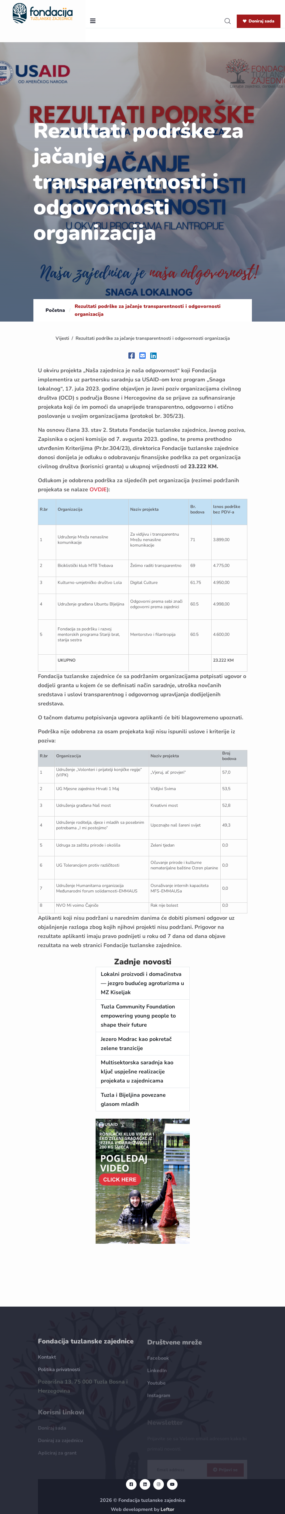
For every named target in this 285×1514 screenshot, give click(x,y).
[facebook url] (131, 1484)
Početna (55, 310)
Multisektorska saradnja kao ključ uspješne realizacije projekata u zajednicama (137, 1071)
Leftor (167, 1509)
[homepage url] (43, 12)
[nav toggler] (93, 21)
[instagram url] (158, 1484)
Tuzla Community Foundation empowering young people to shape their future (138, 1015)
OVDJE (98, 489)
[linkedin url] (145, 1484)
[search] (228, 21)
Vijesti (62, 338)
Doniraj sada (258, 21)
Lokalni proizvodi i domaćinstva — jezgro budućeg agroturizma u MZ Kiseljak (142, 983)
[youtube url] (172, 1484)
